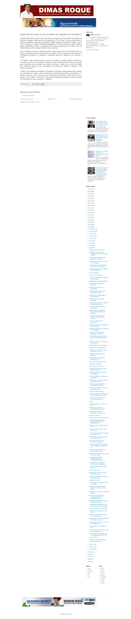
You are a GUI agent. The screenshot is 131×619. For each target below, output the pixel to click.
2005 (89, 561)
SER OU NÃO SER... (95, 470)
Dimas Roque (96, 34)
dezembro (92, 229)
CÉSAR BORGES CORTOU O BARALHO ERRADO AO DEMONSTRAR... (97, 421)
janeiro (91, 549)
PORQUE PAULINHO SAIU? (97, 250)
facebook (90, 571)
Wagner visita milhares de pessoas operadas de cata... (98, 388)
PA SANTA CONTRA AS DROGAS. (98, 508)
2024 (89, 193)
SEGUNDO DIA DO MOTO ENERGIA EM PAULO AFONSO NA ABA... (98, 254)
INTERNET (104, 577)
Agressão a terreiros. (94, 415)
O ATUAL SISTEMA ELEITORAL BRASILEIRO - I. (98, 373)
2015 (89, 215)
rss (88, 575)
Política (103, 581)
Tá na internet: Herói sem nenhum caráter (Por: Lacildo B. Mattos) (102, 123)
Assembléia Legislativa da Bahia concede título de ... (98, 369)
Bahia (102, 569)
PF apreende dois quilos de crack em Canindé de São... (98, 437)
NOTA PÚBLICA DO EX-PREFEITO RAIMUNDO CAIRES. (98, 303)
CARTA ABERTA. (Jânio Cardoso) (98, 345)
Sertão (102, 583)
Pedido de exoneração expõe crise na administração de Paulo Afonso (102, 153)
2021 (89, 201)
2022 (89, 198)
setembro (92, 236)
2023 (89, 196)
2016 (89, 212)
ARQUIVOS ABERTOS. (95, 364)
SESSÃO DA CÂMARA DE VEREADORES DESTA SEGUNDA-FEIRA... (96, 497)
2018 (89, 208)
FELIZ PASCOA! (93, 537)
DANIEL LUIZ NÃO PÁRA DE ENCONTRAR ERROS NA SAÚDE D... (97, 312)
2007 (89, 556)
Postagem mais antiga (75, 99)
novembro (92, 231)
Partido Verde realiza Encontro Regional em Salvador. (97, 258)
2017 (89, 210)
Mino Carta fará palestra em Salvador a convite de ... (96, 441)
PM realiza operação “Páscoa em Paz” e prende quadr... (98, 515)
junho (91, 243)
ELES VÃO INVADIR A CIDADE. (98, 361)
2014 (89, 217)
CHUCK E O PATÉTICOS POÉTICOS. (96, 321)
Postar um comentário (29, 95)
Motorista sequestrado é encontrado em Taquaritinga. (99, 329)
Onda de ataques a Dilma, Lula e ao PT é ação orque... (99, 523)
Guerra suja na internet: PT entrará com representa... (98, 262)
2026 (89, 189)
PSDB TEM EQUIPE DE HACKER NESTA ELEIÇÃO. (98, 269)
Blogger (69, 614)
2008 (89, 554)
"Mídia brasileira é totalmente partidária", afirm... (97, 358)
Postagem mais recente (27, 99)
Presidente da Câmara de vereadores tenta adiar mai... (97, 412)
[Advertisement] (97, 84)
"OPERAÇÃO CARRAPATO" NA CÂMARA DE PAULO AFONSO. (98, 505)
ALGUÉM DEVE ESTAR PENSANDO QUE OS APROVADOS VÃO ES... (96, 459)
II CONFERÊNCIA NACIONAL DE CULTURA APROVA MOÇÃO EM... (98, 338)
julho (90, 240)
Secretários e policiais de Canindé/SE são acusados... (97, 408)
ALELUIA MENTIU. (94, 273)
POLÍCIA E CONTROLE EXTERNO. (99, 417)
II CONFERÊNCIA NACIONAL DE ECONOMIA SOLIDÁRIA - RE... (98, 534)
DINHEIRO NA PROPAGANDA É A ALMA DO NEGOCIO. (98, 501)
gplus (89, 573)
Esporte (103, 575)
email (89, 577)
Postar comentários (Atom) (32, 102)
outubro (91, 233)
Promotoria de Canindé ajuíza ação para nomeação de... (98, 530)
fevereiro (91, 546)
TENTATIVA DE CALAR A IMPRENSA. (96, 288)
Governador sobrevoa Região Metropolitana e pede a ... (97, 384)
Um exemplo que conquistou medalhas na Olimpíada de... (97, 463)
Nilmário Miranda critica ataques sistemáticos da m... (97, 473)
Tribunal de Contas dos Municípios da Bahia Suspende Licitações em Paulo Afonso (102, 170)
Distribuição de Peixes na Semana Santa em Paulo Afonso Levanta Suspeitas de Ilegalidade (102, 137)
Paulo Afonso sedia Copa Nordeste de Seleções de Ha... (98, 380)
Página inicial (51, 99)
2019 (89, 205)
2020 (89, 203)
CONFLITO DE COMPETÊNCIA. (98, 347)
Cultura (103, 573)
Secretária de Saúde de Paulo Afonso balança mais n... (97, 398)
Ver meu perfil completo (92, 49)
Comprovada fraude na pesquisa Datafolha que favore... (98, 350)
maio (90, 245)
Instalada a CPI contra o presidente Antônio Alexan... (98, 325)
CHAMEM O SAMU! (94, 480)
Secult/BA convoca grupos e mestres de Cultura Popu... (99, 454)
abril (90, 248)
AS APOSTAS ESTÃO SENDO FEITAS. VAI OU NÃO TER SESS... (97, 488)
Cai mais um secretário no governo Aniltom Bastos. (98, 278)
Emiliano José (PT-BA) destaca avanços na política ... (97, 540)
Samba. (91, 401)
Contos (103, 571)
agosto (91, 238)
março (91, 544)
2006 (89, 559)
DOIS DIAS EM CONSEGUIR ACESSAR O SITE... (97, 292)
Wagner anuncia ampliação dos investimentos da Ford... (97, 450)
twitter (89, 569)
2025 (89, 191)
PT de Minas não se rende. (96, 366)
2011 (89, 224)
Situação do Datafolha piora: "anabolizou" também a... (96, 333)
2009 (89, 552)
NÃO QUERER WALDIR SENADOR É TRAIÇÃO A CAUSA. (99, 519)
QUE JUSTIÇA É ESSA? (95, 275)
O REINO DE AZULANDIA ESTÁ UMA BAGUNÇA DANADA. (98, 265)
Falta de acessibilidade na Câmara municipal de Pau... (98, 477)
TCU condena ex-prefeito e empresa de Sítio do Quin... (99, 433)
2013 (89, 220)
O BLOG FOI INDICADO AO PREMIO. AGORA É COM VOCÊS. (97, 317)
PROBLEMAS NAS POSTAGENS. (98, 281)
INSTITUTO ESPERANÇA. (96, 391)
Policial (103, 579)
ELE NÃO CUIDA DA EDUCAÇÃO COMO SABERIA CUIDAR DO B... (98, 446)
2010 (89, 227)
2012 (89, 222)
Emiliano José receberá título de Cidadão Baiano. (97, 295)
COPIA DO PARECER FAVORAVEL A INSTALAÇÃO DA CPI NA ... (98, 394)
